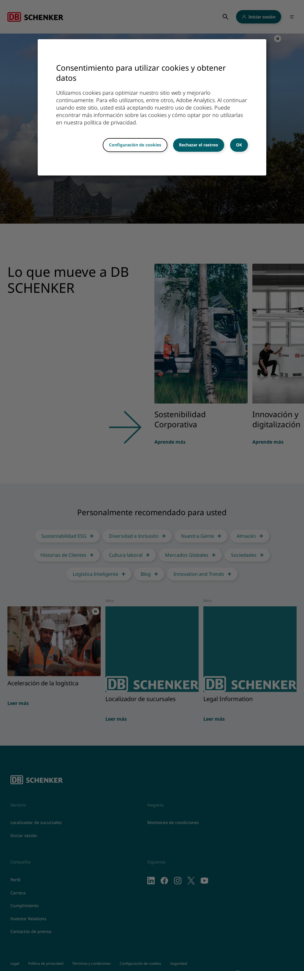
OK (239, 145)
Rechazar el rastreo (198, 145)
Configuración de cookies (135, 145)
